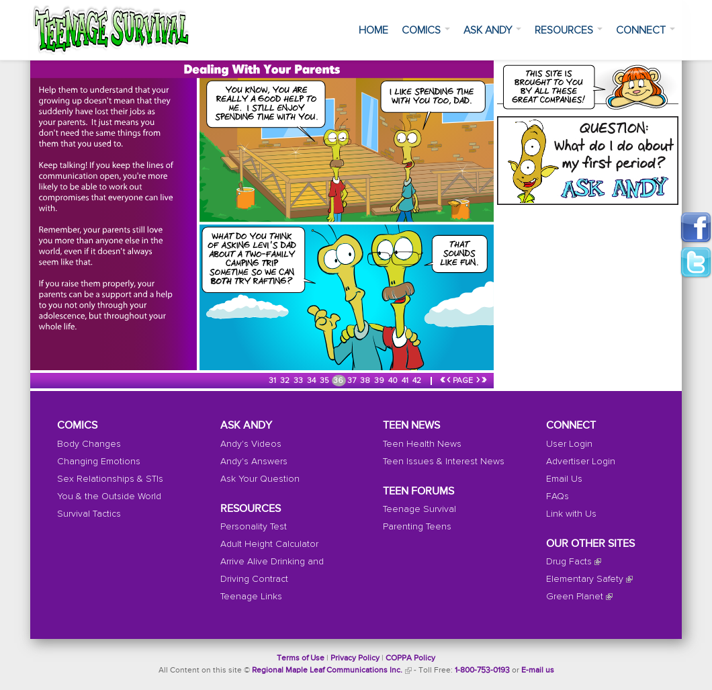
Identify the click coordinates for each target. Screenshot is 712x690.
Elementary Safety (584, 579)
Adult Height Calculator (269, 544)
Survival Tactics (89, 514)
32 (286, 381)
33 (299, 381)
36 (339, 381)
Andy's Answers (253, 461)
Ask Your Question (260, 479)
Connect (645, 30)
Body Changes (89, 444)
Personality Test (253, 526)
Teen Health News (422, 444)
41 (406, 381)
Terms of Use (300, 658)
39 (380, 381)
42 (417, 381)
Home (373, 30)
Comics (426, 30)
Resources (569, 30)
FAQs (557, 496)
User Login (569, 444)
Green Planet (574, 596)
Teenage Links (251, 596)
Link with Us (571, 514)
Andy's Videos (250, 444)
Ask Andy (492, 30)
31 (273, 381)
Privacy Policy (355, 658)
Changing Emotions (98, 461)
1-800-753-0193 (482, 670)
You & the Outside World (109, 496)
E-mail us (537, 670)
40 (394, 381)
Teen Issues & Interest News (443, 461)
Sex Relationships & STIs (110, 479)
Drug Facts (569, 561)
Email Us (564, 479)
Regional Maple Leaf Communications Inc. (327, 670)
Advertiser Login (580, 461)
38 (366, 381)
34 (312, 381)
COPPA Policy (410, 658)
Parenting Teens (417, 526)
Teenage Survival (419, 509)
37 (352, 381)
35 (325, 381)
